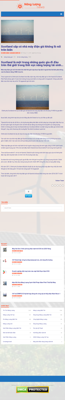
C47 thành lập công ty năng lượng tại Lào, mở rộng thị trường (32, 260)
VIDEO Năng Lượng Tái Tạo (41, 337)
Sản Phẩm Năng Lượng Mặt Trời (12, 328)
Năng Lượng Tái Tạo (17, 262)
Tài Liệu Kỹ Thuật (38, 328)
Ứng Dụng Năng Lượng (39, 323)
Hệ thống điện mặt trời (39, 332)
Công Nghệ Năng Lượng (40, 319)
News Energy (37, 53)
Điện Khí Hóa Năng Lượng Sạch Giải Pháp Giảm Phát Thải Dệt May (34, 282)
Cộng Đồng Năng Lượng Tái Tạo (31, 385)
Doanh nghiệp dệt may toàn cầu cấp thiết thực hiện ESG (30, 271)
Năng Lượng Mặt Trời (17, 250)
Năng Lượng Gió (5, 53)
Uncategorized (7, 341)
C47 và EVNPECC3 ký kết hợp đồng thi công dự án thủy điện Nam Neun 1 (36, 294)
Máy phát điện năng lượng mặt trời (43, 341)
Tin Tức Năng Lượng (15, 53)
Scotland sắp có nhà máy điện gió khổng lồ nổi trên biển (31, 48)
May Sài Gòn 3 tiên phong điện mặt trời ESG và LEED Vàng (31, 249)
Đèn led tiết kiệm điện (9, 332)
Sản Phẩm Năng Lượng (9, 337)
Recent (4, 244)
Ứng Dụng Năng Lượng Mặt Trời (42, 314)
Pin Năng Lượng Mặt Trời (10, 319)
